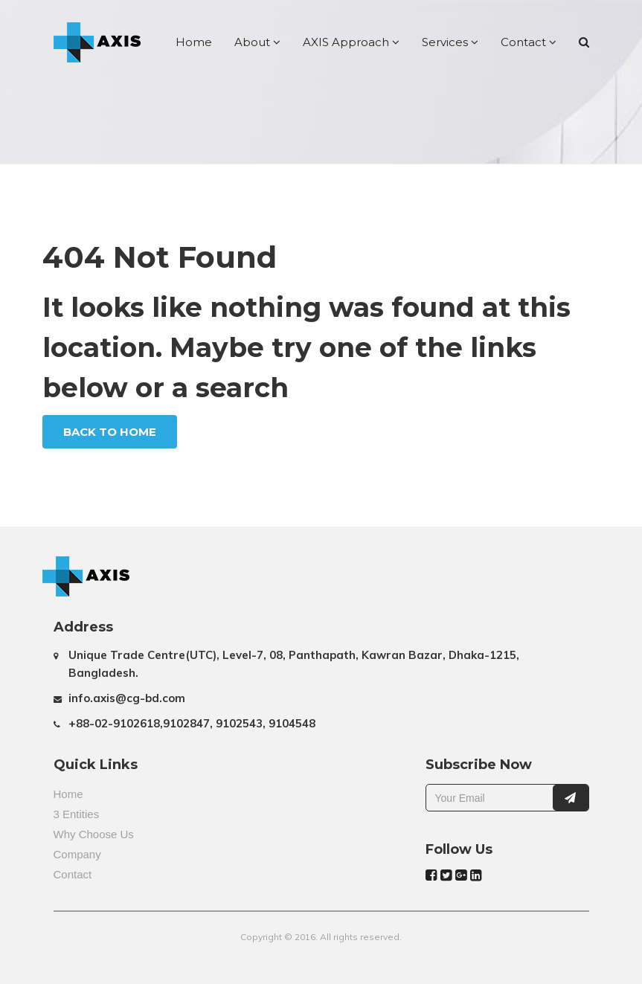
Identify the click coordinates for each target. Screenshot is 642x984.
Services (450, 42)
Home (194, 42)
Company (77, 854)
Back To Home (109, 432)
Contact (528, 42)
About (257, 42)
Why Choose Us (94, 834)
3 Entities (77, 814)
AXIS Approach (351, 42)
